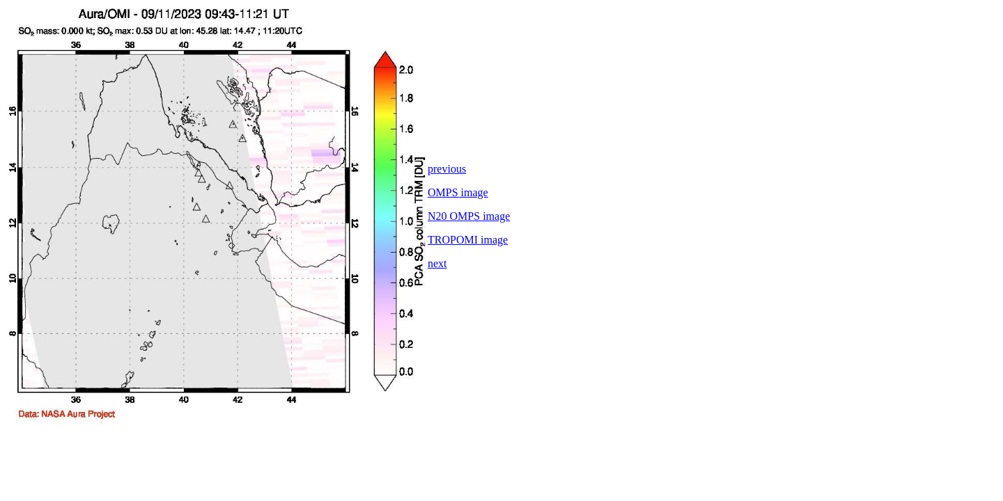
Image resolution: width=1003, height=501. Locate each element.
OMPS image (458, 192)
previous (447, 169)
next (437, 263)
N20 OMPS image (469, 216)
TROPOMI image (468, 240)
